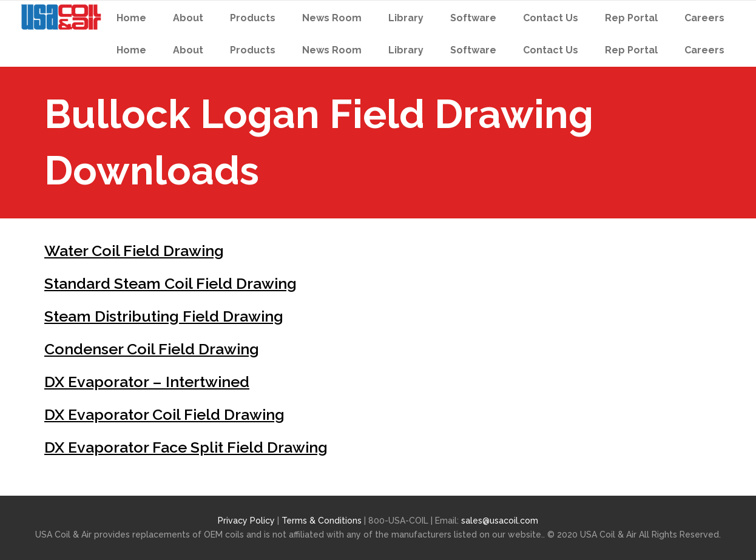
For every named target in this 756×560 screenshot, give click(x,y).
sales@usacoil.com (499, 520)
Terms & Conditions (323, 520)
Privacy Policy (246, 520)
